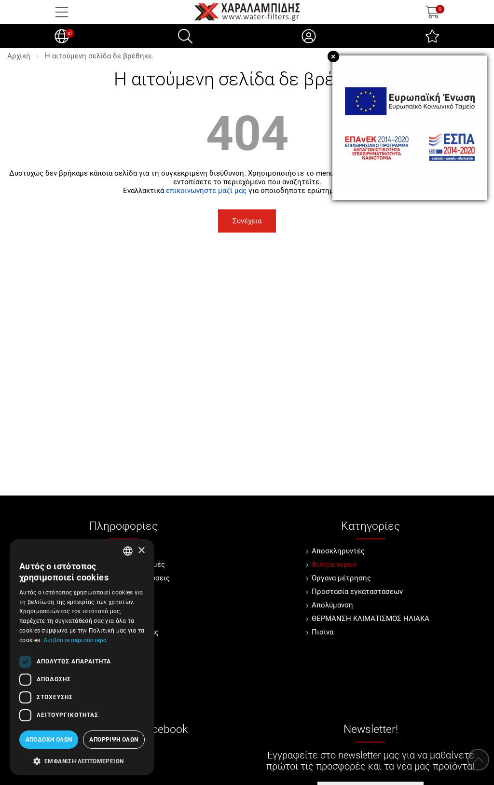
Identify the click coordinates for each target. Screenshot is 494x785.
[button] (82, 760)
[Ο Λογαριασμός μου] (309, 36)
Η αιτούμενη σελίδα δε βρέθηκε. (99, 56)
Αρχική (18, 56)
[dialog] (82, 657)
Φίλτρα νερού (334, 564)
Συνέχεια (247, 221)
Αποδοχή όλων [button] (49, 739)
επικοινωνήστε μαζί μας (206, 190)
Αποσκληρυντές (338, 551)
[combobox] (128, 551)
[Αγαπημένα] (432, 36)
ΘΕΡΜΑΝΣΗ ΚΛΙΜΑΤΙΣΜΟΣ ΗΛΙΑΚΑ (370, 618)
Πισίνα (322, 632)
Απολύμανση (332, 605)
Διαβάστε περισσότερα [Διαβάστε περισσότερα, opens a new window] (75, 640)
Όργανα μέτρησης (341, 578)
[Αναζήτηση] (185, 36)
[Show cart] (432, 12)
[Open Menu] (62, 12)
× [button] (141, 550)
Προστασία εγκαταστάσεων (357, 591)
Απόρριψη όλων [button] (113, 739)
